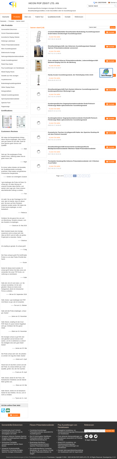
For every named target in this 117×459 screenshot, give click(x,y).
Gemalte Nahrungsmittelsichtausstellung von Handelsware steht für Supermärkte (70, 451)
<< (70, 176)
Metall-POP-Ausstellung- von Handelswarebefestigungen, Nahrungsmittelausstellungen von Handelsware (68, 445)
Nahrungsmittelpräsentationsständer (12, 56)
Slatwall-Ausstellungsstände (10, 95)
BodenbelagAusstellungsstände (11, 83)
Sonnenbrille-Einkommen (9, 29)
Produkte (16, 17)
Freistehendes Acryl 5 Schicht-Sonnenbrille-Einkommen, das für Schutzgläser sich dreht (12, 432)
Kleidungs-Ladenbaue (8, 41)
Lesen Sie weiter (55, 37)
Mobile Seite (88, 443)
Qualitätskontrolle (54, 17)
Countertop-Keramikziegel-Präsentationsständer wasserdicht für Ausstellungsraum (41, 432)
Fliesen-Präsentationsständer (10, 45)
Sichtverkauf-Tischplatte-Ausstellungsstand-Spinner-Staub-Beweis (12, 444)
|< (65, 176)
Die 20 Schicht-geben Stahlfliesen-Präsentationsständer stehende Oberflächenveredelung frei (40, 438)
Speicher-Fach (5, 103)
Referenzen (79, 17)
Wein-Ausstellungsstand (8, 49)
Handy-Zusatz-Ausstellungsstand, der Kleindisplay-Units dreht (70, 75)
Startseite (5, 17)
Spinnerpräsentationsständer (10, 99)
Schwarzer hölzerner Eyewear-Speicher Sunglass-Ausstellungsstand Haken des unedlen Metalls (14, 438)
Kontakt (67, 17)
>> (84, 176)
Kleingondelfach (6, 91)
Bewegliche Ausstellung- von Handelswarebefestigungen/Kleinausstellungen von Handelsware (72, 432)
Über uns (27, 17)
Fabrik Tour (39, 17)
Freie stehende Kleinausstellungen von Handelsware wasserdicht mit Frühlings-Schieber (70, 438)
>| (88, 176)
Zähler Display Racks (8, 87)
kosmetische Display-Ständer (10, 37)
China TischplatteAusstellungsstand (36, 457)
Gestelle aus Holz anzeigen (9, 76)
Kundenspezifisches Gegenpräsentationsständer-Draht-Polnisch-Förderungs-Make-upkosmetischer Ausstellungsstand (71, 104)
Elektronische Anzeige (8, 52)
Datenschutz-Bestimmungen (15, 457)
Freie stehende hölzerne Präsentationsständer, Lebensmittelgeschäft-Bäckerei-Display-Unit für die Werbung (73, 61)
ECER (114, 457)
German (113, 2)
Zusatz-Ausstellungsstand (9, 60)
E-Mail (87, 440)
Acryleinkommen (6, 79)
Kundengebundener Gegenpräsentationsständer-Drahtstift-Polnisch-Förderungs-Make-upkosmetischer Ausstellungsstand (73, 119)
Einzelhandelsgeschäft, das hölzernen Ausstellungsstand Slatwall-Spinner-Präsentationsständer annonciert (72, 47)
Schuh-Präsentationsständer (10, 33)
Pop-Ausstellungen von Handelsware (12, 68)
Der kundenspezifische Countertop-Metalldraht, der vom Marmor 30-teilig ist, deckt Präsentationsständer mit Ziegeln (41, 451)
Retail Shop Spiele (7, 64)
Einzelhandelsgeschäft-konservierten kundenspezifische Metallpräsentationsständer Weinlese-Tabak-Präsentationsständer (72, 147)
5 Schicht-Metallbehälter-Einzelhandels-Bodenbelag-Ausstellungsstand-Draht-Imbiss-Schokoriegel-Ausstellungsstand (74, 32)
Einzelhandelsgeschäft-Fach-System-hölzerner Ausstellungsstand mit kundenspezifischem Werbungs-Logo (73, 90)
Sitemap (94, 440)
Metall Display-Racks (7, 72)
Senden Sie (110, 431)
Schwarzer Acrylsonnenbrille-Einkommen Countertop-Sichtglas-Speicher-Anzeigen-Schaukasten (12, 450)
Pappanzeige (5, 106)
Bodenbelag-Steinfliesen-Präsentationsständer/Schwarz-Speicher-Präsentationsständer (39, 444)
